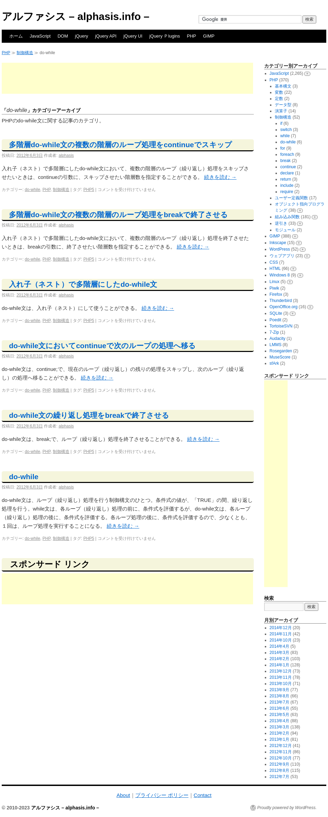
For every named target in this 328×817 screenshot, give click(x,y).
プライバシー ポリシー (162, 795)
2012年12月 (281, 745)
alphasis (66, 155)
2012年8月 (279, 770)
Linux (275, 281)
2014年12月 (281, 627)
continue (288, 166)
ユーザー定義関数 (291, 197)
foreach (287, 154)
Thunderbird (281, 300)
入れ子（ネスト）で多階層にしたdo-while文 (83, 284)
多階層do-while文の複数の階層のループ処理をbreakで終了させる (118, 215)
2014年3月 (279, 652)
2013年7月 (279, 702)
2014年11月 (281, 634)
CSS (274, 262)
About (123, 795)
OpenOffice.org (284, 306)
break (285, 160)
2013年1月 (279, 739)
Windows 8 (280, 275)
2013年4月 (279, 720)
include (286, 185)
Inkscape (278, 242)
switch (286, 129)
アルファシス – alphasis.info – (75, 16)
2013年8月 (279, 696)
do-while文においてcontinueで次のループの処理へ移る (102, 346)
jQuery (81, 36)
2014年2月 (279, 658)
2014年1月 (279, 665)
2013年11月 (281, 677)
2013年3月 (279, 727)
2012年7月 (279, 776)
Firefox (276, 294)
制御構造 (25, 52)
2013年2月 (279, 733)
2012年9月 (279, 764)
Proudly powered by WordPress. (287, 807)
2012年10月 (281, 758)
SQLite (276, 313)
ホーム (16, 36)
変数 (279, 92)
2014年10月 (281, 640)
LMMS (276, 344)
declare (287, 173)
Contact (203, 795)
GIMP (208, 36)
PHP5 (88, 189)
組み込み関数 (287, 216)
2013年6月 (279, 708)
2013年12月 (281, 671)
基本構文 (283, 86)
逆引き (281, 223)
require (286, 191)
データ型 (283, 104)
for (282, 148)
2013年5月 (279, 714)
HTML (275, 268)
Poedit (275, 319)
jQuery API (105, 36)
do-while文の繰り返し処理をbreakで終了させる (89, 415)
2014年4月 (279, 646)
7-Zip (274, 332)
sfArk (274, 363)
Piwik (274, 288)
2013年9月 (279, 689)
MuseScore (280, 357)
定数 (279, 98)
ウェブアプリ (282, 255)
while (285, 135)
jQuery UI (132, 36)
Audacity (278, 338)
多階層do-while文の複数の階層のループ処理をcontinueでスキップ (120, 145)
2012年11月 (281, 751)
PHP (191, 36)
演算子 (281, 111)
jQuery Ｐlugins (164, 36)
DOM (63, 36)
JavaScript (40, 36)
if (281, 123)
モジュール (285, 230)
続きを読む (220, 177)
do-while (32, 189)
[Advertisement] (127, 78)
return (285, 179)
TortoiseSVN (281, 326)
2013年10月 (281, 683)
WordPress (280, 249)
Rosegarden (281, 351)
